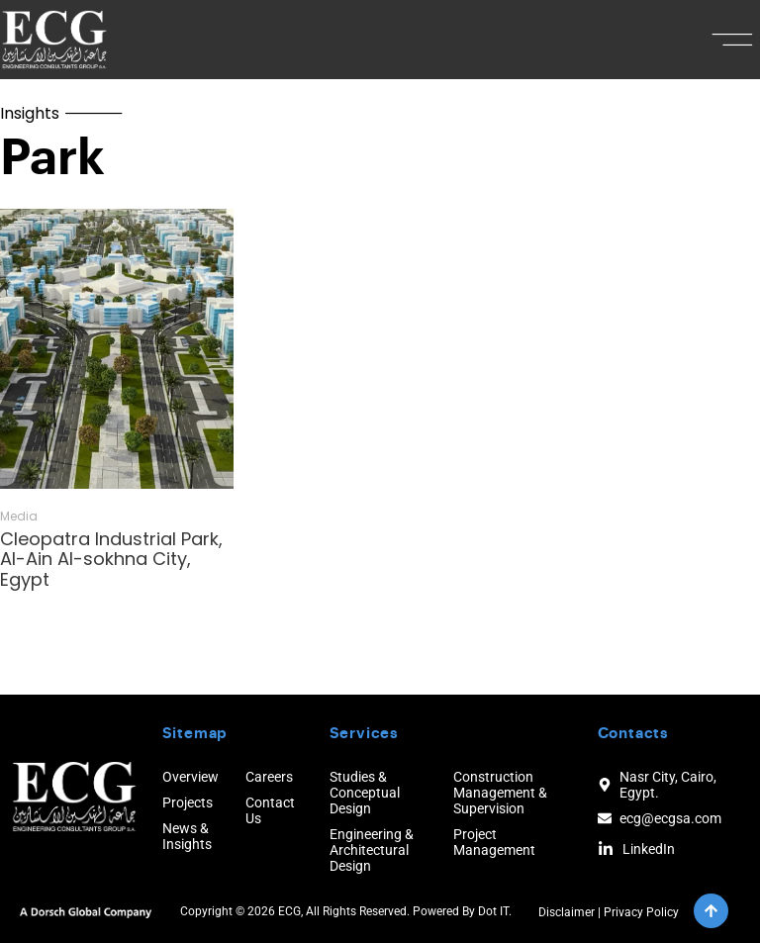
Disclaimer (566, 912)
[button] (733, 39)
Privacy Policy (641, 912)
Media (19, 516)
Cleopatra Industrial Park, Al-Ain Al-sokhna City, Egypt (111, 559)
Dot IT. (495, 911)
